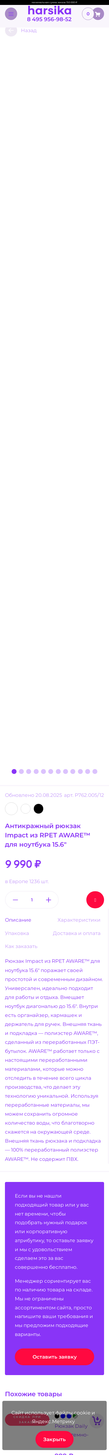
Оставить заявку (55, 1357)
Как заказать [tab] (21, 946)
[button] (14, 771)
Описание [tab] (18, 920)
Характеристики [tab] (79, 920)
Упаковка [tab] (17, 933)
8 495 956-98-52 (49, 19)
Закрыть (54, 1439)
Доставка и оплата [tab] (77, 933)
